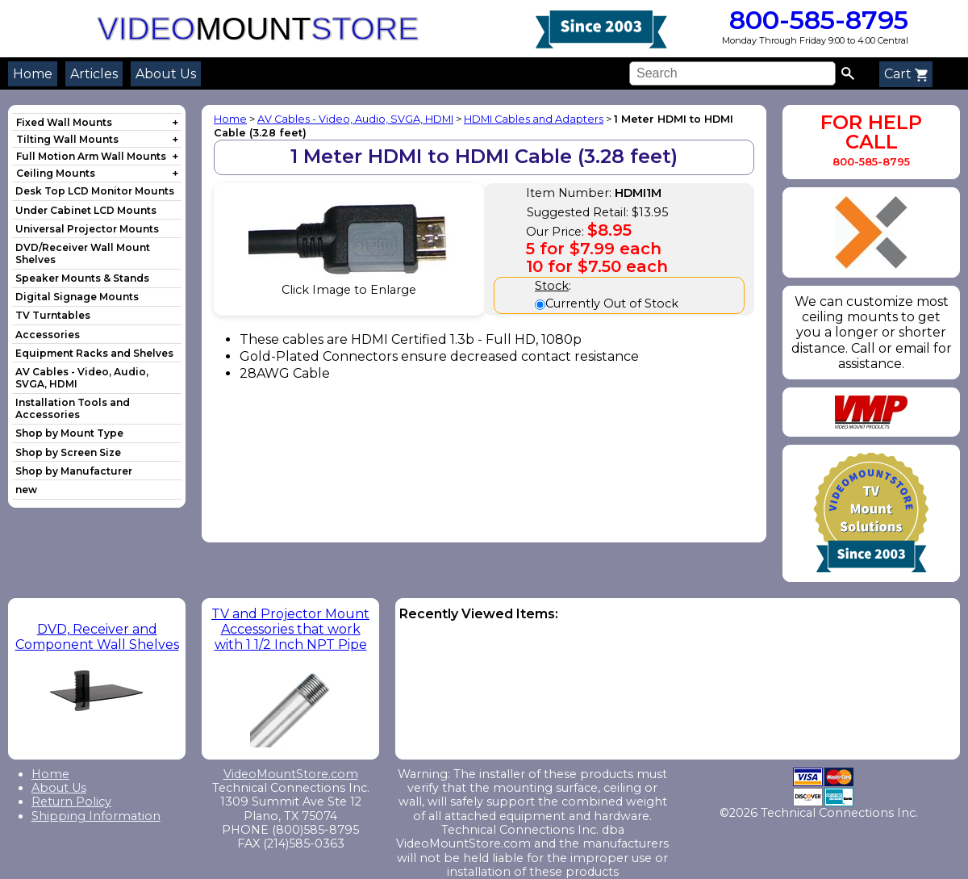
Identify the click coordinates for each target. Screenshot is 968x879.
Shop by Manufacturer (73, 471)
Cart (906, 74)
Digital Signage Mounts (77, 297)
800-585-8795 (815, 20)
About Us (166, 74)
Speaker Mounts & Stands (82, 278)
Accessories (47, 335)
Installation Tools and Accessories (72, 408)
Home (32, 74)
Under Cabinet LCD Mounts (85, 210)
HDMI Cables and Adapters (533, 119)
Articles (94, 74)
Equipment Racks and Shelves (94, 353)
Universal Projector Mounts (87, 229)
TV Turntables (52, 315)
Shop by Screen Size (68, 452)
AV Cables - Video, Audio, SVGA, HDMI (355, 119)
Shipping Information (96, 816)
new (26, 489)
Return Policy (71, 801)
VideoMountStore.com (290, 774)
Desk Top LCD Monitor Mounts (94, 191)
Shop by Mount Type (69, 433)
